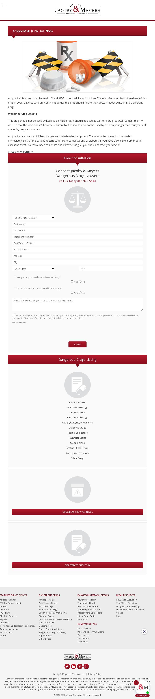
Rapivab (4, 619)
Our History (83, 638)
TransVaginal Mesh (87, 603)
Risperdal (4, 622)
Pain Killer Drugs (47, 622)
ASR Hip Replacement (10, 603)
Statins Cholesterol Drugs (51, 629)
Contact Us (83, 641)
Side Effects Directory (77, 565)
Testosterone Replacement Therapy (17, 625)
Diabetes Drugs (77, 427)
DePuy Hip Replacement (89, 609)
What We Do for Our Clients (91, 631)
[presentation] (33, 331)
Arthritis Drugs (77, 412)
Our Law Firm (84, 628)
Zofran (3, 635)
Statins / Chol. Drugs (77, 448)
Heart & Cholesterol (77, 432)
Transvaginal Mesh (9, 629)
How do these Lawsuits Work (130, 609)
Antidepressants (77, 402)
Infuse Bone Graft (86, 616)
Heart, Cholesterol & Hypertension (55, 619)
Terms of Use (78, 674)
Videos (119, 612)
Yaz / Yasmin (6, 632)
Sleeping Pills (77, 442)
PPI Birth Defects (8, 616)
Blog (118, 616)
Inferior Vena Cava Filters (90, 612)
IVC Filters (5, 612)
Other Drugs (77, 458)
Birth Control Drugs (77, 417)
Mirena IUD (83, 619)
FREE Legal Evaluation (126, 599)
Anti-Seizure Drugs (77, 407)
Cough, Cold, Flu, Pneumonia (77, 422)
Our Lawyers (84, 635)
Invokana (4, 609)
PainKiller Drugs (77, 437)
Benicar (3, 606)
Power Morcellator (87, 599)
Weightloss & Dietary (77, 453)
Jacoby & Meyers (61, 674)
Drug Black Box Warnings (78, 511)
